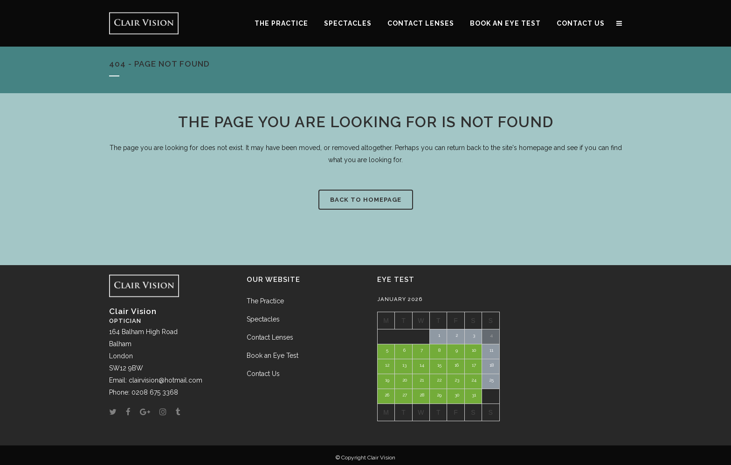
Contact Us (263, 373)
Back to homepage (365, 199)
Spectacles (263, 319)
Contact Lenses (270, 337)
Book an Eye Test (272, 355)
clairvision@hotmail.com (165, 380)
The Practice (265, 301)
